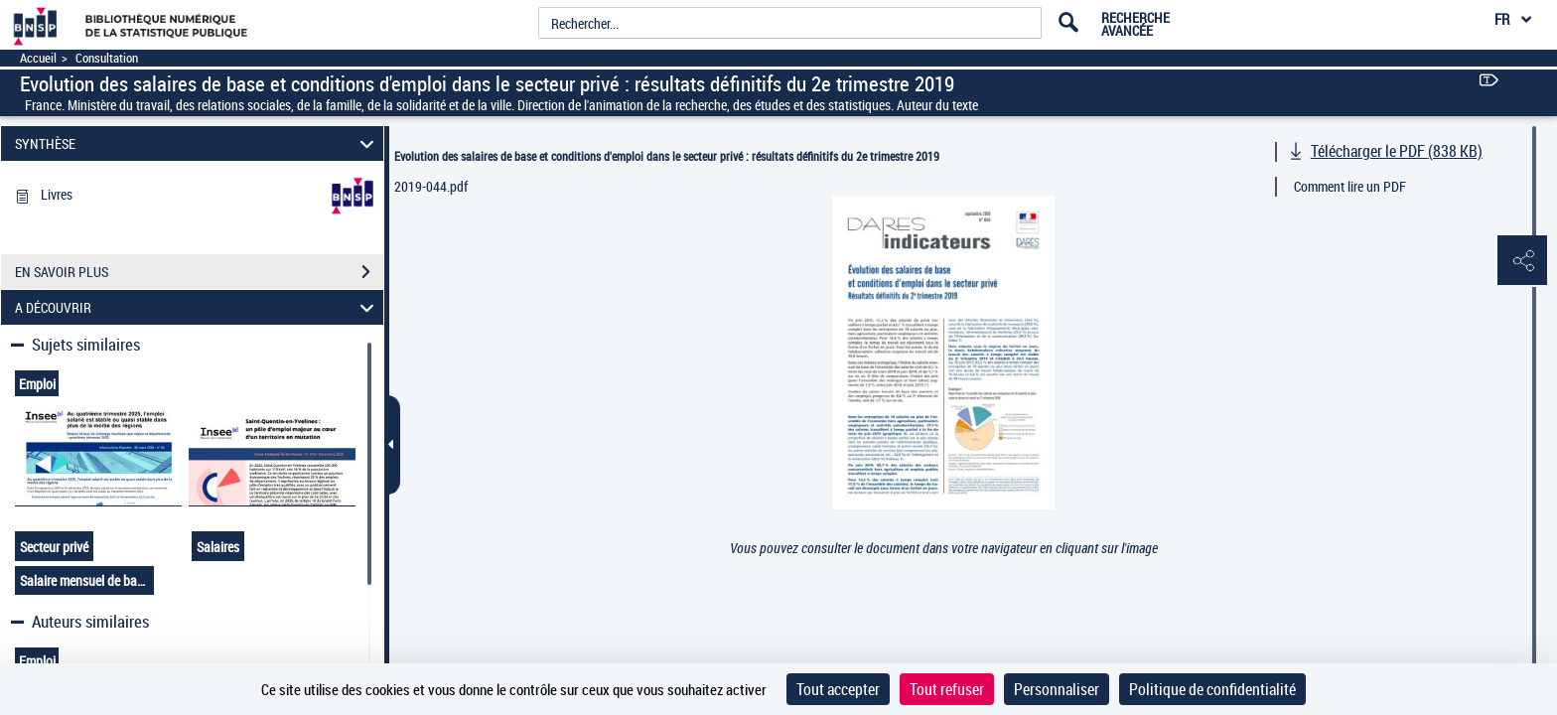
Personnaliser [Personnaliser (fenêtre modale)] (1056, 689)
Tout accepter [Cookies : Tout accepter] (838, 689)
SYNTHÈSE (197, 143)
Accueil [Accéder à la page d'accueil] (38, 58)
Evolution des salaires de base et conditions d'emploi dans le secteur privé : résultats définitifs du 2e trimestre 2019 (666, 156)
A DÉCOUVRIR (197, 307)
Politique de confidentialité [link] (1212, 689)
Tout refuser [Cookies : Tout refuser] (947, 689)
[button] (1522, 261)
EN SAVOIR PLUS (199, 272)
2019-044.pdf (431, 186)
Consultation (106, 58)
